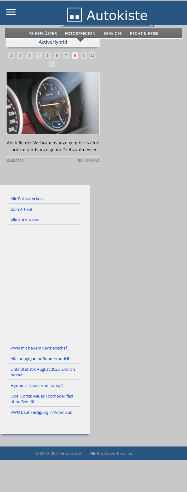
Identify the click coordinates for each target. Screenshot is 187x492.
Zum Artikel (21, 209)
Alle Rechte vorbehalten (112, 453)
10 (93, 55)
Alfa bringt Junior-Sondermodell (40, 358)
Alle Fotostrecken (27, 198)
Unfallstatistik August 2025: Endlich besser (43, 372)
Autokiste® (71, 453)
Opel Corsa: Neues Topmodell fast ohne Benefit (42, 398)
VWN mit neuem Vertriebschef (39, 348)
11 (52, 64)
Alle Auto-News (25, 220)
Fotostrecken (80, 33)
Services (113, 33)
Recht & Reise (144, 33)
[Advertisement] (93, 284)
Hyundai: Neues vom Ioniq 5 (37, 385)
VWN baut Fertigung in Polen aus (41, 412)
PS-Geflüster (42, 33)
